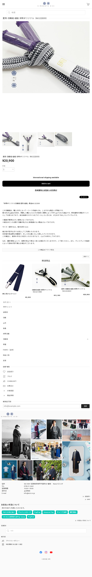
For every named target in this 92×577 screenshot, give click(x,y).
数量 (3, 166)
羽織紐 (5, 339)
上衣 (4, 323)
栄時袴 (5, 312)
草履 (4, 344)
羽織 (4, 318)
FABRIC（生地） (9, 350)
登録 (85, 406)
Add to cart (46, 184)
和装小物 (6, 355)
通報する (86, 256)
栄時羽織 (6, 334)
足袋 (4, 360)
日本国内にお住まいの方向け (46, 190)
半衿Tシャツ (7, 307)
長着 (4, 328)
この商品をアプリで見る (46, 250)
